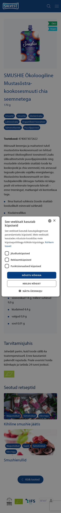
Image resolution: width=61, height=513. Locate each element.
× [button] (54, 220)
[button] (30, 291)
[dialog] (30, 256)
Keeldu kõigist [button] (32, 283)
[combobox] (49, 220)
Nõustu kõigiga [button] (31, 275)
